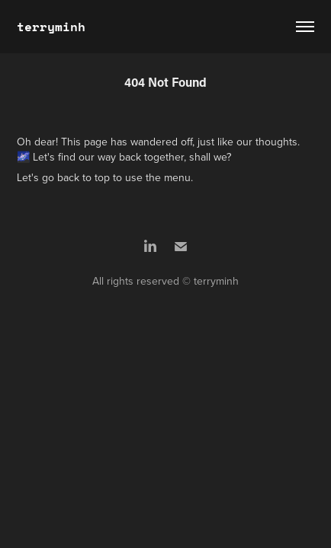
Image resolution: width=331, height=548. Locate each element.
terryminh (51, 26)
